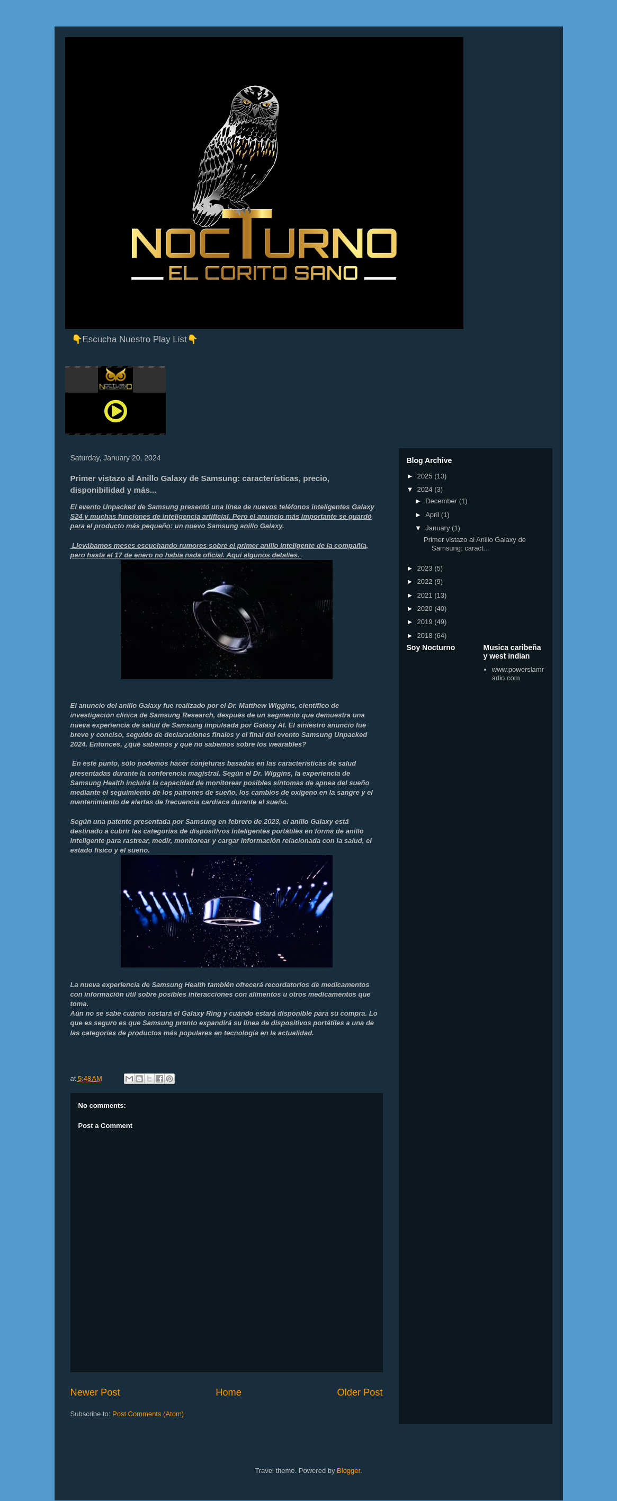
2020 (426, 608)
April (433, 515)
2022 (426, 581)
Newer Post (95, 1392)
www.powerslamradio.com (518, 673)
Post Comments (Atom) (148, 1414)
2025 (426, 476)
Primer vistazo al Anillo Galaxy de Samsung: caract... (475, 544)
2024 (426, 489)
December (442, 501)
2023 (426, 568)
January (438, 528)
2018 (426, 636)
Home (229, 1392)
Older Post (360, 1392)
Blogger (348, 1471)
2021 (426, 595)
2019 (426, 622)
